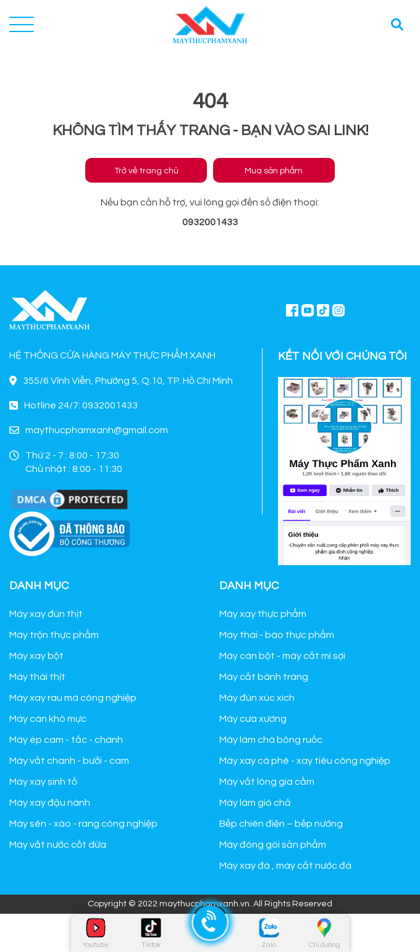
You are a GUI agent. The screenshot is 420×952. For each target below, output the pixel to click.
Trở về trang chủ (146, 171)
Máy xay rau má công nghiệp (72, 698)
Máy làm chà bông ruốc (270, 740)
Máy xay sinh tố (43, 782)
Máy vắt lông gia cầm (266, 782)
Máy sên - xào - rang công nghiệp (83, 824)
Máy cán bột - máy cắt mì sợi (282, 656)
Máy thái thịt (37, 677)
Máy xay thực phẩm (262, 614)
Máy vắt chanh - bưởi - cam (69, 761)
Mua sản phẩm (274, 171)
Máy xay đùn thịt (46, 614)
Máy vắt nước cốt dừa (57, 845)
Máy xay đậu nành (49, 803)
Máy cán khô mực (47, 719)
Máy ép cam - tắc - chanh (66, 740)
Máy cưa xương (253, 719)
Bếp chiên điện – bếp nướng (281, 824)
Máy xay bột (36, 656)
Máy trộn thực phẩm (54, 635)
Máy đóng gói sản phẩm (272, 845)
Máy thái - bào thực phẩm (276, 635)
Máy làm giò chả (255, 803)
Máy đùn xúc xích (257, 698)
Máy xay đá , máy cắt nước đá (285, 866)
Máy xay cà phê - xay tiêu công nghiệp (304, 761)
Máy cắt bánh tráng (263, 677)
